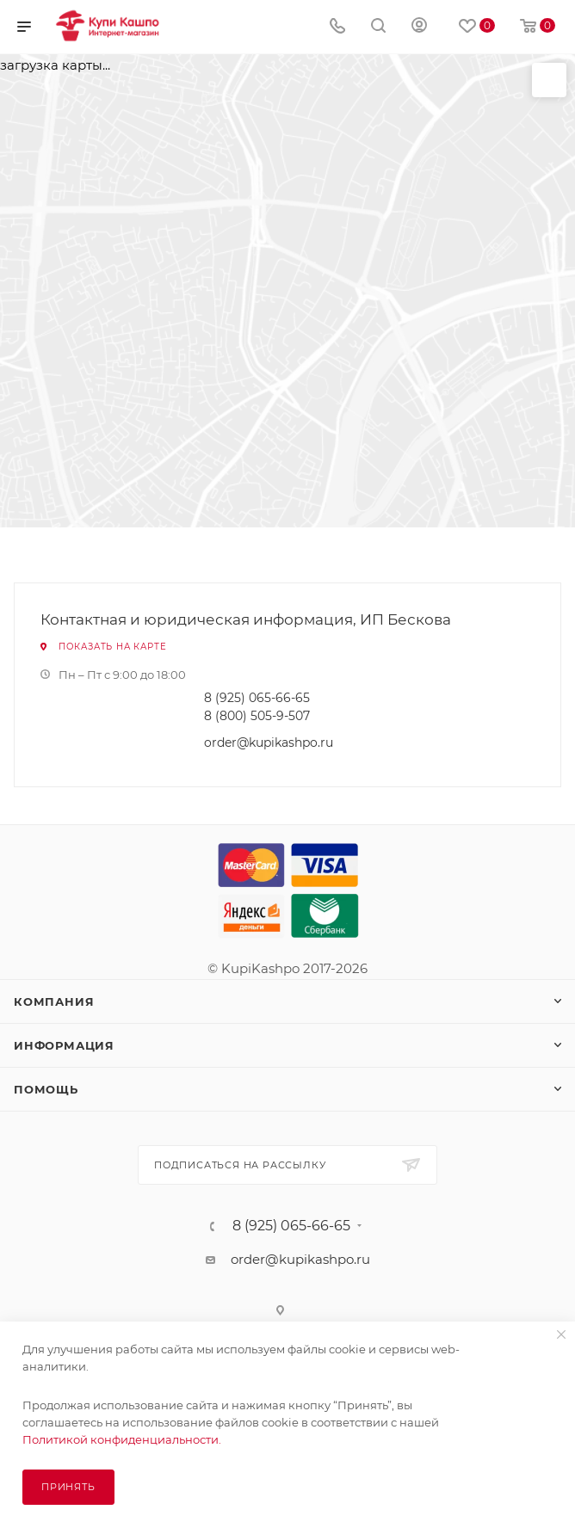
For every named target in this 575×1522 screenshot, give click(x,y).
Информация (64, 1045)
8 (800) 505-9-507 (257, 716)
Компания (54, 1001)
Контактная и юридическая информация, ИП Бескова (245, 619)
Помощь (46, 1089)
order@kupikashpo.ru (268, 742)
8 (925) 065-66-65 (257, 698)
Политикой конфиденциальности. (121, 1439)
